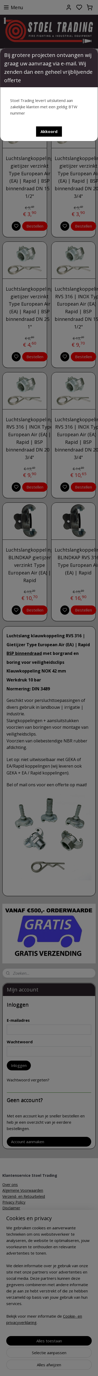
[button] (49, 131)
